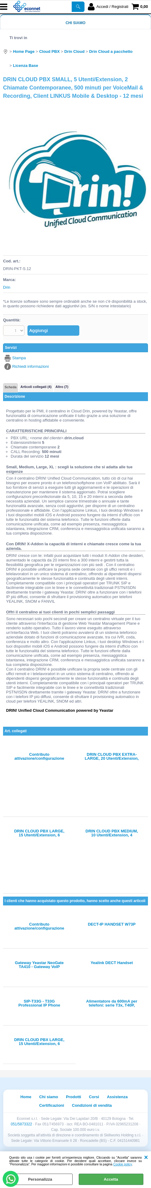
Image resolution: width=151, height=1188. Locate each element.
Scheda (10, 387)
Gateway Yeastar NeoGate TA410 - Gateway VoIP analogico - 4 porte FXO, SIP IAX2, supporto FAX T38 (39, 965)
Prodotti (73, 1097)
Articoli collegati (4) (36, 387)
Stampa (19, 358)
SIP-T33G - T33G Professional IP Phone (39, 1003)
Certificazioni (51, 1105)
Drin (6, 287)
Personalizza (40, 1179)
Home (25, 1097)
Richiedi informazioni (30, 366)
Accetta (111, 1179)
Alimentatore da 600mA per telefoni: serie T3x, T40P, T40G (111, 1003)
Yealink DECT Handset (112, 963)
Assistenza (117, 1097)
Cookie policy (122, 1164)
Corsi (94, 1097)
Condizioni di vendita (92, 1105)
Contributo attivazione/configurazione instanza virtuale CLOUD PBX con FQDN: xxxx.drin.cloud (39, 756)
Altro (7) (62, 387)
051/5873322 (21, 1124)
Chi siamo (75, 23)
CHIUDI (146, 1157)
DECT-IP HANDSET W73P (112, 924)
